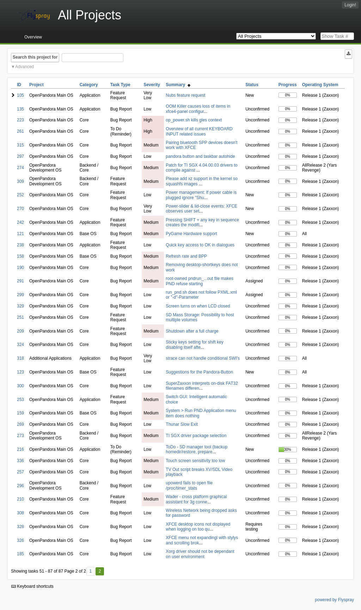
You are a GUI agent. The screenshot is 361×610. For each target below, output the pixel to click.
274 (20, 167)
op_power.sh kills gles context (194, 120)
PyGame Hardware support (191, 233)
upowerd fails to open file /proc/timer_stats (189, 485)
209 (20, 331)
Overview (33, 37)
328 (20, 526)
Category (89, 84)
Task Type (120, 84)
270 (20, 208)
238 (20, 245)
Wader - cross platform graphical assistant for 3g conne (196, 499)
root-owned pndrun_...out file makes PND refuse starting (199, 281)
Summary (178, 84)
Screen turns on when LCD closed (198, 306)
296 (20, 485)
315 (20, 145)
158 (20, 256)
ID (19, 84)
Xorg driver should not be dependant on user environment (200, 554)
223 (20, 120)
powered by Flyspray (334, 599)
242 (20, 222)
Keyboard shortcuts (32, 586)
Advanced (24, 66)
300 (20, 385)
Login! (350, 4)
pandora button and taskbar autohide (200, 156)
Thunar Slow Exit (182, 424)
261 (20, 131)
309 (20, 181)
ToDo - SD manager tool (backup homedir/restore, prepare (196, 449)
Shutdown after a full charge (192, 331)
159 (20, 413)
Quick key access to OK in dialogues (200, 245)
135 (20, 109)
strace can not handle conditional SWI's (203, 358)
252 (20, 194)
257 (20, 472)
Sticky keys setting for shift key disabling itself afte (194, 344)
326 (20, 540)
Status (251, 84)
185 (20, 553)
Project (36, 84)
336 (20, 460)
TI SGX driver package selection (196, 435)
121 (20, 233)
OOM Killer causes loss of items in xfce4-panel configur (198, 109)
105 (20, 95)
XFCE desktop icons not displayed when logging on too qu (198, 527)
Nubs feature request (185, 95)
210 (20, 499)
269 (20, 424)
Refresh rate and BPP (186, 256)
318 (20, 358)
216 (20, 449)
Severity (151, 84)
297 (20, 156)
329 (20, 306)
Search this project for (35, 57)
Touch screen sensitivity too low (195, 460)
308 (20, 512)
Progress (288, 84)
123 (20, 372)
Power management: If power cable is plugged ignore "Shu (201, 195)
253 (20, 399)
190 (20, 267)
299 (20, 294)
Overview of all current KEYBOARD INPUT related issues (199, 131)
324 (20, 344)
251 (20, 317)
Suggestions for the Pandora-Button (199, 372)
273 (20, 435)
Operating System (320, 84)
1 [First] (90, 571)
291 (20, 281)
